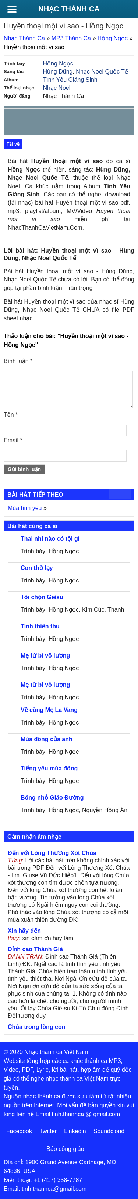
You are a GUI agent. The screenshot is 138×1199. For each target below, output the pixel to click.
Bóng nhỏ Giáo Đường (52, 797)
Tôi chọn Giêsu (42, 597)
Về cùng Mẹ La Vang (49, 710)
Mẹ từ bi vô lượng (45, 655)
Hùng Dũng (58, 71)
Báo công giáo (65, 1149)
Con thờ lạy (37, 568)
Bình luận (18, 361)
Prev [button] (13, 124)
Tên (11, 415)
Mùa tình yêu (25, 508)
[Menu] (12, 9)
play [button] (32, 123)
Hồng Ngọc (113, 38)
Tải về (13, 144)
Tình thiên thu (40, 626)
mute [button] (85, 123)
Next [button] (51, 124)
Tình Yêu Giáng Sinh (70, 80)
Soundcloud (109, 1131)
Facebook (19, 1131)
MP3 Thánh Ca (71, 38)
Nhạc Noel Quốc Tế (102, 71)
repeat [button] (75, 124)
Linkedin (75, 1131)
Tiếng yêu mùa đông (49, 768)
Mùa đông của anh (46, 739)
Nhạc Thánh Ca (68, 9)
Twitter (48, 1131)
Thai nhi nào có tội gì (50, 539)
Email (13, 440)
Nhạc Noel (57, 88)
